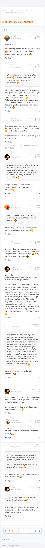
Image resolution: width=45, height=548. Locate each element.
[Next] (39, 17)
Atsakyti (8, 58)
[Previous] (4, 17)
